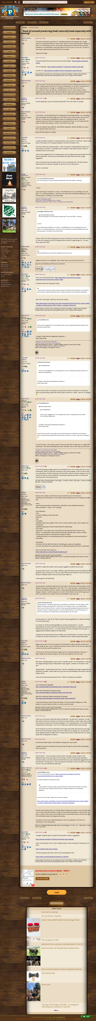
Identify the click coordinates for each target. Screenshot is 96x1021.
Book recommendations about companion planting (61, 969)
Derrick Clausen (26, 38)
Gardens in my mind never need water (46, 341)
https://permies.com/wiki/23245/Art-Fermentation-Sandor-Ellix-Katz (63, 70)
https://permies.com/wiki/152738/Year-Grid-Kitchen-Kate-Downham (55, 839)
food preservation (33, 27)
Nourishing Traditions (48, 469)
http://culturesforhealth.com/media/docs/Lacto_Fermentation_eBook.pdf (56, 687)
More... (56, 1010)
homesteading (9, 46)
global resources (9, 119)
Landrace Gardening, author (43, 199)
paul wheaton (69, 1019)
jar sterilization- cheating (51, 916)
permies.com (9, 138)
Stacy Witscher (25, 112)
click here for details (42, 878)
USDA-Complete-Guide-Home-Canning (46, 849)
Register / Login (89, 2)
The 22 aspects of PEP (50, 940)
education (9, 104)
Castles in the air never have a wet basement (48, 343)
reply (56, 892)
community (9, 75)
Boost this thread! (56, 903)
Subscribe (9, 2)
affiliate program (33, 1019)
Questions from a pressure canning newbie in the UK (62, 944)
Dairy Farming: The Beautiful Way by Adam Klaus (60, 948)
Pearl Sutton (25, 315)
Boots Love (46, 985)
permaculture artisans (9, 95)
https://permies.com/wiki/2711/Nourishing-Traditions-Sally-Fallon (65, 67)
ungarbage (9, 71)
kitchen (9, 61)
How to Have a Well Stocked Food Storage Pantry (61, 920)
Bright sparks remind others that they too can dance (50, 346)
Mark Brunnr (25, 466)
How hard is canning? (50, 912)
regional (9, 99)
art (9, 90)
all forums (9, 152)
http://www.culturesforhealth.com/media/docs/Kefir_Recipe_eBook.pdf (55, 698)
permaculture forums (9, 27)
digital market (9, 133)
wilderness (9, 80)
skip (9, 109)
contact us (18, 1019)
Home (4, 2)
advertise (24, 1019)
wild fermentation (48, 661)
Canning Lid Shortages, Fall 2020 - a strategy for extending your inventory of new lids (60, 1006)
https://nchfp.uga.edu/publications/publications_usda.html (52, 856)
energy (9, 51)
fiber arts (9, 85)
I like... (23, 70)
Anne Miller (24, 57)
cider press (9, 123)
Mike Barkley (25, 246)
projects (9, 128)
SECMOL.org (74, 825)
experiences (9, 114)
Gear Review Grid (48, 973)
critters (9, 37)
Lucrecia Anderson (24, 98)
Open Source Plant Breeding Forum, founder (48, 200)
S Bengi (23, 492)
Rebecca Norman (26, 768)
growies (9, 32)
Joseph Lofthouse (24, 174)
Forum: (25, 27)
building (9, 42)
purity (9, 66)
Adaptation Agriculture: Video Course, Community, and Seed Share (54, 202)
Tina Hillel (24, 137)
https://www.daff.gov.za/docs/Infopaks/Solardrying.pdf (51, 552)
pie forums (9, 143)
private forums (9, 147)
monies (9, 56)
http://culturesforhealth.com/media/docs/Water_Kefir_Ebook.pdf (54, 692)
